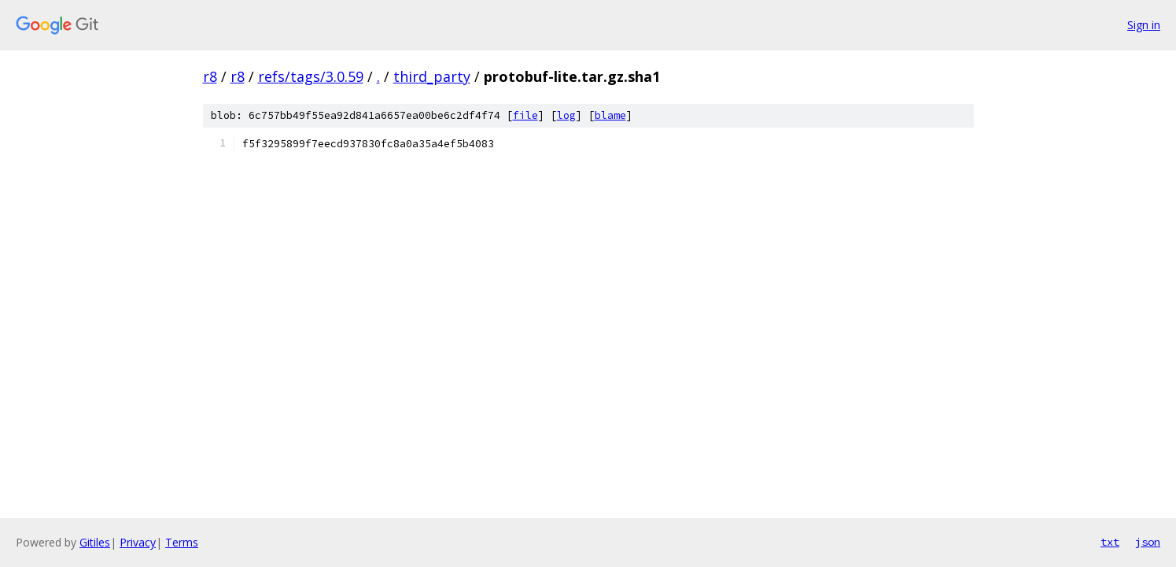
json (1147, 542)
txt (1109, 542)
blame (610, 115)
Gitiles (94, 542)
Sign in (1143, 24)
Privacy (138, 542)
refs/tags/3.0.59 (310, 76)
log (566, 115)
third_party (431, 76)
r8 (210, 76)
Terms (181, 542)
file (525, 115)
